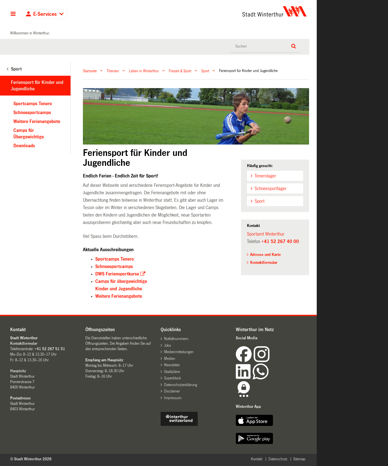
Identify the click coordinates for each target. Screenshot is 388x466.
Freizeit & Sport (180, 71)
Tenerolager (265, 175)
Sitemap (299, 459)
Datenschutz (277, 459)
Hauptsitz (18, 371)
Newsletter (172, 365)
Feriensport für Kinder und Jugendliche (37, 85)
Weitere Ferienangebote (118, 296)
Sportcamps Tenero (114, 259)
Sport (205, 71)
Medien (169, 358)
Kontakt (256, 459)
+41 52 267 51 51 (49, 349)
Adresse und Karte (265, 254)
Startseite (90, 71)
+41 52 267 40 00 (280, 241)
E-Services (45, 14)
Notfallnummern (176, 339)
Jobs (167, 345)
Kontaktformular (263, 262)
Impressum (172, 398)
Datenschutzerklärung (180, 385)
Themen (113, 71)
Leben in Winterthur (144, 71)
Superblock (172, 378)
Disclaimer (172, 391)
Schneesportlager (271, 188)
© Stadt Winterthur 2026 (30, 459)
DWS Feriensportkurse (117, 273)
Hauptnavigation (13, 14)
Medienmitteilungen (179, 352)
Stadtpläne (172, 371)
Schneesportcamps (114, 266)
